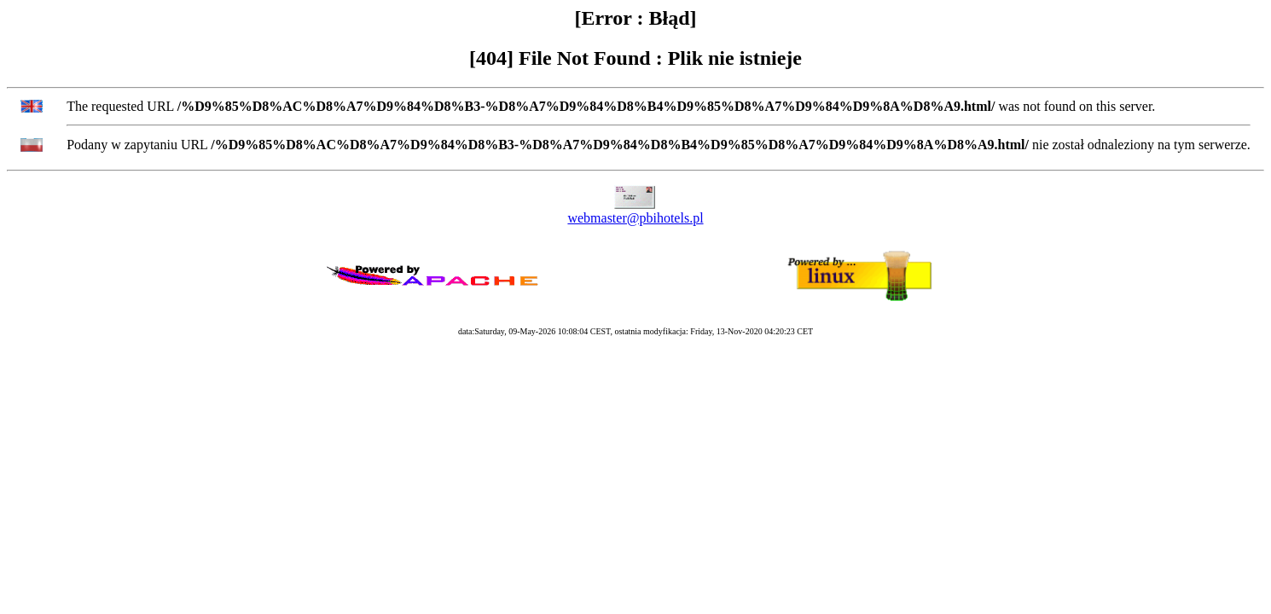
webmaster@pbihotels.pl (635, 218)
